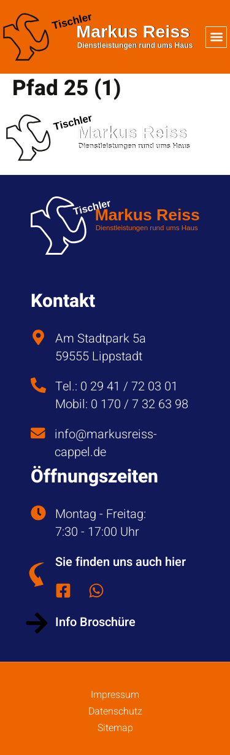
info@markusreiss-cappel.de (106, 443)
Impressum (115, 694)
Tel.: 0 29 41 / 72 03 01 (116, 386)
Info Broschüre (95, 622)
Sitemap (115, 728)
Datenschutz (115, 711)
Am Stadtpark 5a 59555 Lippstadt (100, 347)
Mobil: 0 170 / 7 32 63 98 (121, 404)
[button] (216, 37)
